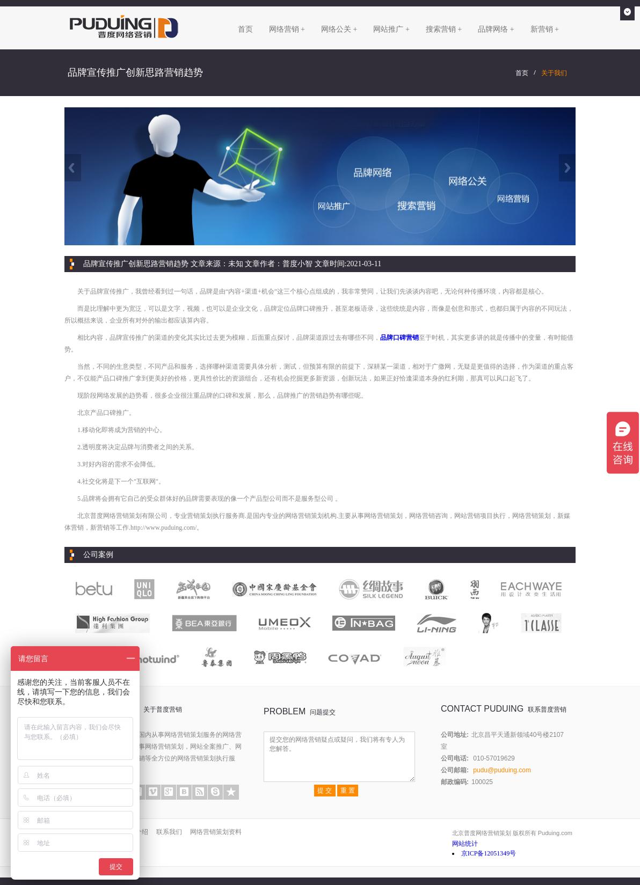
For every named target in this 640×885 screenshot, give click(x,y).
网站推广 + (391, 29)
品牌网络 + (496, 29)
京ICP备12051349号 (489, 853)
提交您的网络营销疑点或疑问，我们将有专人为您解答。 (339, 757)
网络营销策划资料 (216, 832)
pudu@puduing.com (502, 770)
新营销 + (544, 29)
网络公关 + (339, 29)
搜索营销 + (444, 29)
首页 (245, 29)
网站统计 (465, 843)
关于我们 (554, 73)
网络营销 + (287, 29)
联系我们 (169, 832)
